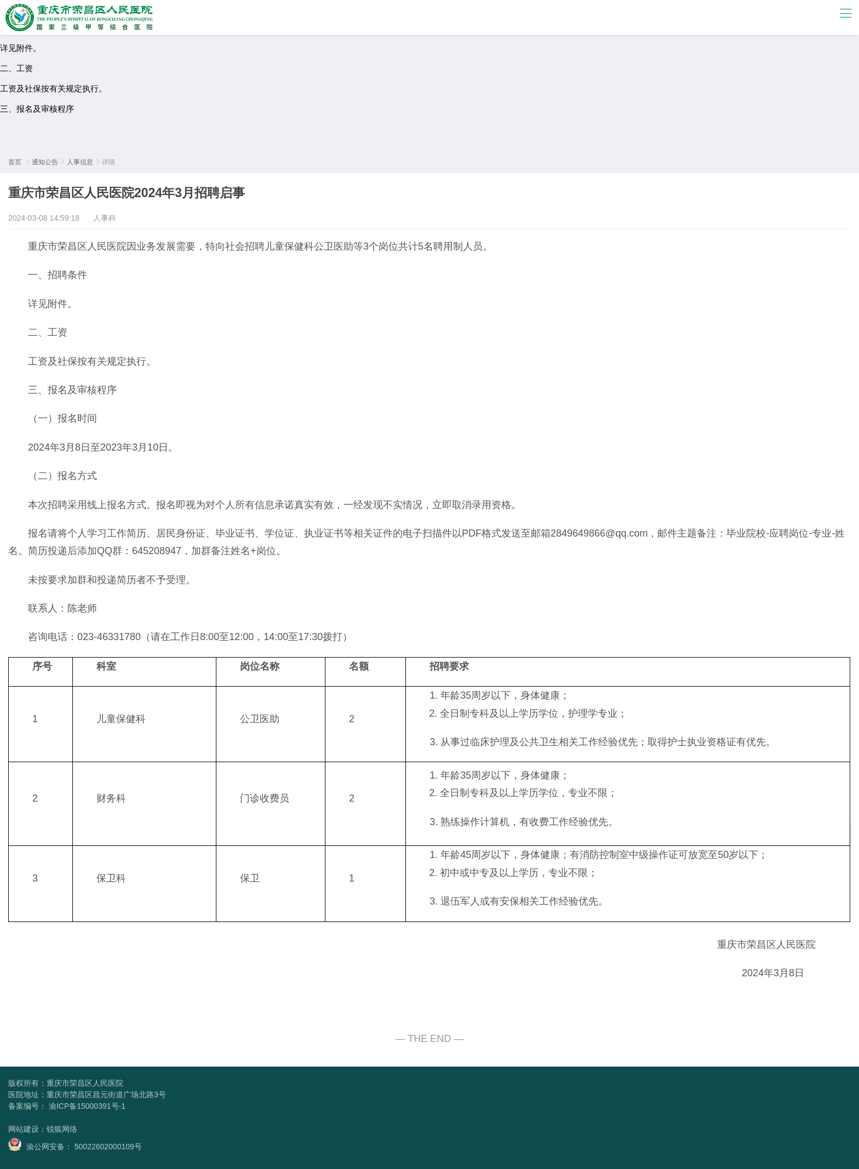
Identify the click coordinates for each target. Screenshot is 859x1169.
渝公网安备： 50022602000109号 (75, 1144)
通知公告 (45, 162)
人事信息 (80, 162)
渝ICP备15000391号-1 (86, 1106)
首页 (14, 162)
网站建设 (23, 1129)
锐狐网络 (62, 1129)
